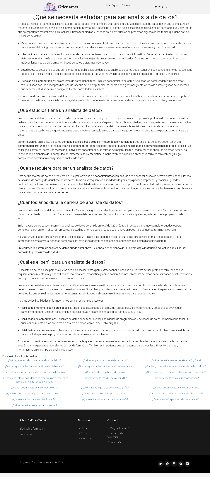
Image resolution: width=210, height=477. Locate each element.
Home (83, 428)
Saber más (26, 434)
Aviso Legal (111, 5)
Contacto (126, 5)
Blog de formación (118, 428)
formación (114, 442)
